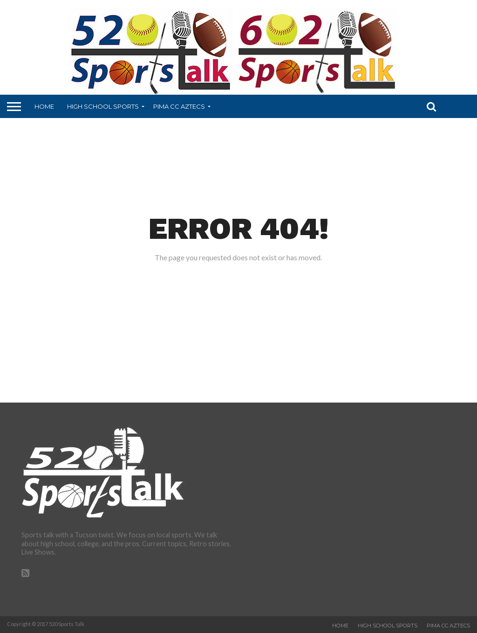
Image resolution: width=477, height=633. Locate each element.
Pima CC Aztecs (179, 106)
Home (44, 106)
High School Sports (103, 106)
